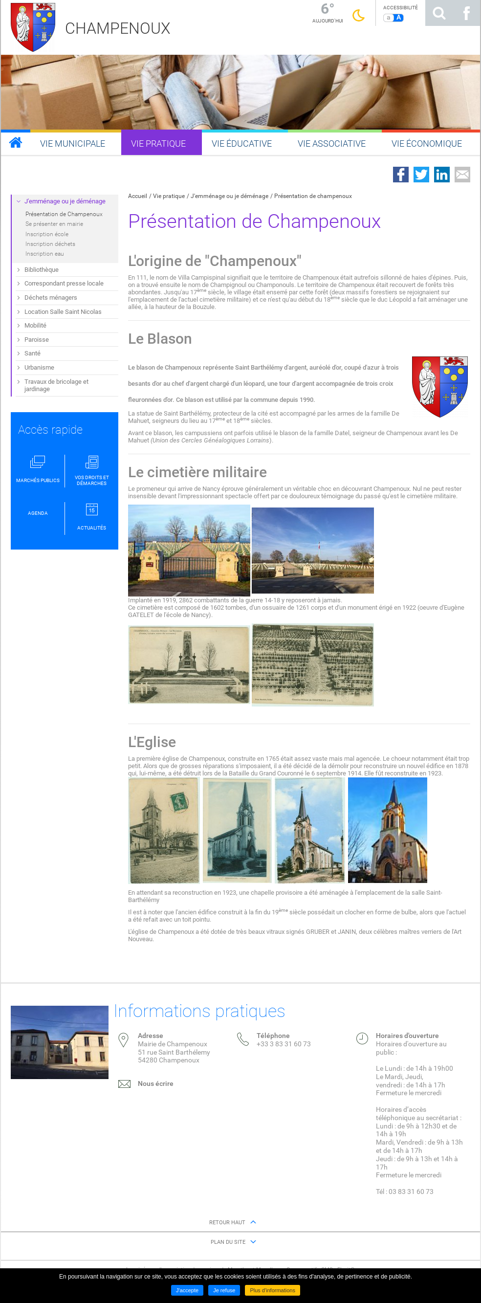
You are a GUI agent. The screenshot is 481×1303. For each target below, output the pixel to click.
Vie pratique (169, 196)
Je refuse (224, 1290)
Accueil (137, 196)
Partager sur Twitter (421, 174)
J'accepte (187, 1290)
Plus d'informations (272, 1290)
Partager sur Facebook (401, 174)
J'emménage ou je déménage (229, 196)
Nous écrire (156, 1083)
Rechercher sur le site (439, 13)
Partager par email (462, 174)
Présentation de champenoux (313, 196)
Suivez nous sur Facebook (466, 13)
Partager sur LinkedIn (442, 174)
